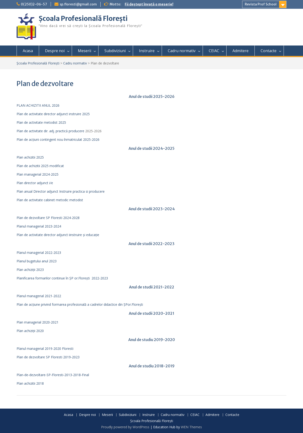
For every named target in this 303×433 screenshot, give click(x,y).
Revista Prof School (260, 4)
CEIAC (214, 50)
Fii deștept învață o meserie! (149, 4)
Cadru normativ (182, 50)
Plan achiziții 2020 (30, 330)
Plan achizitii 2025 (30, 157)
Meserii (84, 50)
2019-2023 (71, 357)
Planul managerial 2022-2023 (39, 252)
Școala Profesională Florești (83, 18)
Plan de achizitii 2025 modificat (40, 166)
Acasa (28, 50)
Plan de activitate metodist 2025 (41, 122)
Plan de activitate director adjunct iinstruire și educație (58, 234)
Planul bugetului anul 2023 (37, 261)
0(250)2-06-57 (34, 4)
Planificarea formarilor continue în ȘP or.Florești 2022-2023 (62, 278)
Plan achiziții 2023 (30, 269)
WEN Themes (191, 427)
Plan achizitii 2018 (30, 383)
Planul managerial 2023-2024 (39, 226)
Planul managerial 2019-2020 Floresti (45, 348)
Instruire (147, 50)
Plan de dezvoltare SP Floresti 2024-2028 (48, 217)
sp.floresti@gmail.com (78, 4)
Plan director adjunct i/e (35, 183)
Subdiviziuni (115, 50)
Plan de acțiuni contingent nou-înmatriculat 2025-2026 (58, 139)
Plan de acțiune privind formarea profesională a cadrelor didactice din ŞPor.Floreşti (80, 304)
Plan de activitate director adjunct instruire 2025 (53, 114)
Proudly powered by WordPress (125, 427)
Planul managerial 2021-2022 (39, 296)
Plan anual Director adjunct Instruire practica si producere (61, 191)
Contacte (268, 50)
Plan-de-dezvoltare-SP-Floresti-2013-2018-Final (53, 375)
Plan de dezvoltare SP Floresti (39, 357)
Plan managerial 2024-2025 (37, 174)
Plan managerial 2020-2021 (37, 322)
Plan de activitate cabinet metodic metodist (50, 200)
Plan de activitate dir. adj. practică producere (50, 131)
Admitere (240, 50)
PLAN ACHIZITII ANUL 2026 (38, 105)
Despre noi (55, 50)
